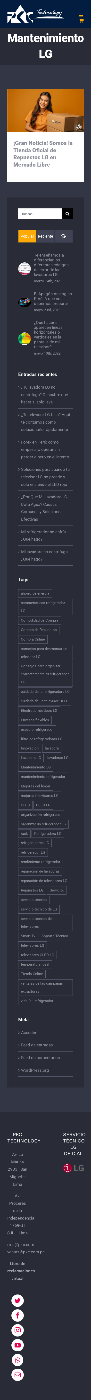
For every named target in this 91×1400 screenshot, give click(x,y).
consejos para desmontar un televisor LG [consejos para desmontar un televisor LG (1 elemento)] (44, 653)
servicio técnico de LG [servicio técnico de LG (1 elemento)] (39, 909)
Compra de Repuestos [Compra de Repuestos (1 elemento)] (39, 630)
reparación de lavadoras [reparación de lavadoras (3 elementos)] (40, 871)
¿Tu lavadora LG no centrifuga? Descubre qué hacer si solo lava (44, 394)
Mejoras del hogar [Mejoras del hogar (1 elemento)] (35, 786)
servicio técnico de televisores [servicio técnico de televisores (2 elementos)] (36, 923)
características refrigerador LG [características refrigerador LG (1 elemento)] (43, 607)
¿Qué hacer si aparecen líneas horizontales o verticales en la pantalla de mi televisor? (48, 334)
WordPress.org (35, 1070)
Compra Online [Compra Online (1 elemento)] (33, 639)
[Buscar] (67, 213)
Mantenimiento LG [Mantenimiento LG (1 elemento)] (36, 767)
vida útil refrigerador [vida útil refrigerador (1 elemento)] (37, 1001)
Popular (27, 236)
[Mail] (17, 1375)
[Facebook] (17, 1315)
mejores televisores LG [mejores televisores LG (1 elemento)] (39, 796)
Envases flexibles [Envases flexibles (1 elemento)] (35, 720)
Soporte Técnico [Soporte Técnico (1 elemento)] (54, 936)
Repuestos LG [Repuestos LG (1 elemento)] (32, 890)
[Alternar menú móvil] (81, 15)
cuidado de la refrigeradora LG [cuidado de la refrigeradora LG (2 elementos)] (45, 691)
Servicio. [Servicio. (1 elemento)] (57, 890)
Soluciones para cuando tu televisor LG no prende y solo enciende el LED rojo (45, 477)
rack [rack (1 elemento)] (24, 833)
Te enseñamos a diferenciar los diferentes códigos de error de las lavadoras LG (51, 265)
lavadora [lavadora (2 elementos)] (52, 748)
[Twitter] (17, 1300)
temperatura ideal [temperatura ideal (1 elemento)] (35, 964)
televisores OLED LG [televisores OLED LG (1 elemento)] (37, 955)
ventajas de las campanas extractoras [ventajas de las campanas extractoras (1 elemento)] (42, 987)
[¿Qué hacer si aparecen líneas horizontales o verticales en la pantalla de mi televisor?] (24, 336)
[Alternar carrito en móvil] (81, 20)
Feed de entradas (37, 1045)
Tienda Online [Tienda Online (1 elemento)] (32, 974)
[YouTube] (17, 1345)
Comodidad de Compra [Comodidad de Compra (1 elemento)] (39, 620)
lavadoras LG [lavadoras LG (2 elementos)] (57, 758)
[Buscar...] (40, 213)
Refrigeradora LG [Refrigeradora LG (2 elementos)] (47, 833)
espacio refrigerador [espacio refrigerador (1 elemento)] (37, 729)
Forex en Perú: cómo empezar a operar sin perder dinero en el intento (45, 449)
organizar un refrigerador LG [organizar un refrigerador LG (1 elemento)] (43, 824)
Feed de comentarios (40, 1057)
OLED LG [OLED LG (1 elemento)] (43, 805)
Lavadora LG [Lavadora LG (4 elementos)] (31, 758)
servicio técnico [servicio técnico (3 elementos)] (34, 900)
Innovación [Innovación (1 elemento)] (30, 748)
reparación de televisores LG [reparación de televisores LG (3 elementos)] (44, 881)
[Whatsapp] (17, 1360)
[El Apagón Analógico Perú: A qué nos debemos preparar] (24, 301)
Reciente (45, 236)
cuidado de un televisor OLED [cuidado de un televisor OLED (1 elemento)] (44, 701)
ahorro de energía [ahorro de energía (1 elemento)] (35, 593)
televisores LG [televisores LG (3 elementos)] (32, 945)
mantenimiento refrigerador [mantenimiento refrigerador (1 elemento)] (43, 777)
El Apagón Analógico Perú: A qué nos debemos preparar (53, 298)
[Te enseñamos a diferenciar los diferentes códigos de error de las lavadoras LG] (24, 266)
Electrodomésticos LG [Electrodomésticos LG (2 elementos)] (39, 710)
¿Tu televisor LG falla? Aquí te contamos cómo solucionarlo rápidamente (45, 422)
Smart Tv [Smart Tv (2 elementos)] (28, 936)
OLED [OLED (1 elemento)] (25, 805)
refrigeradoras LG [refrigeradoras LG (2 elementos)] (35, 843)
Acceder (28, 1032)
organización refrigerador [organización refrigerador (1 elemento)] (41, 814)
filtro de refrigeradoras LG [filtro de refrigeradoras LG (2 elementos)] (41, 739)
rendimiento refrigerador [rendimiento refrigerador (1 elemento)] (40, 862)
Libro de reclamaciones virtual (21, 1271)
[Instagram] (17, 1330)
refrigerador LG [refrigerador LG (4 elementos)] (33, 852)
